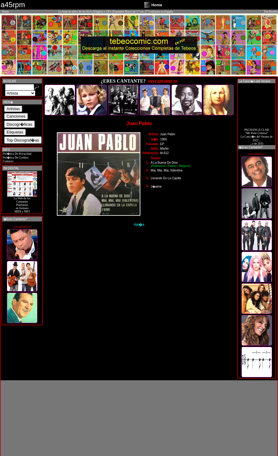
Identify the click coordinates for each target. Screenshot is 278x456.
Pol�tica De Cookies (15, 157)
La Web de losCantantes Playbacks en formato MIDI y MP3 (22, 203)
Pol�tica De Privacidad (16, 153)
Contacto (7, 161)
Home (5, 11)
